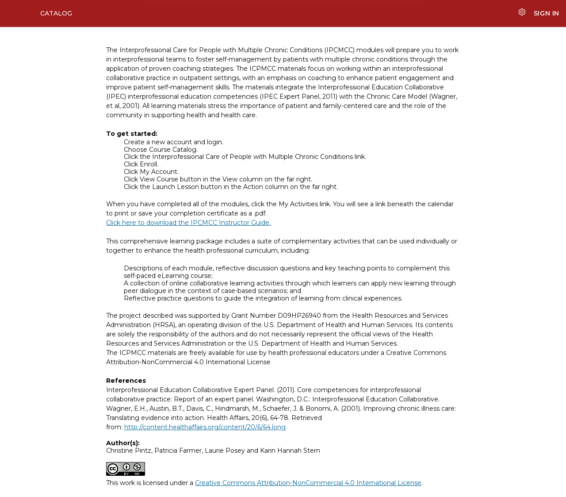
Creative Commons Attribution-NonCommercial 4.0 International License (308, 483)
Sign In (546, 13)
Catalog (56, 13)
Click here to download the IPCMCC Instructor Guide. (188, 223)
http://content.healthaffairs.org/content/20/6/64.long (205, 427)
